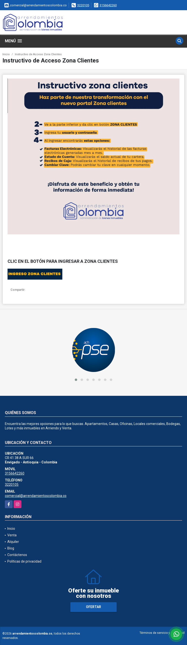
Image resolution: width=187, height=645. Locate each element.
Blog (10, 548)
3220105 (83, 5)
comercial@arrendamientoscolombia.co (35, 496)
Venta (12, 535)
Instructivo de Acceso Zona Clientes (38, 54)
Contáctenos (17, 555)
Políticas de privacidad (24, 561)
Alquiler (13, 542)
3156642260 (108, 5)
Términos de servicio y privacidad (162, 633)
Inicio (6, 54)
